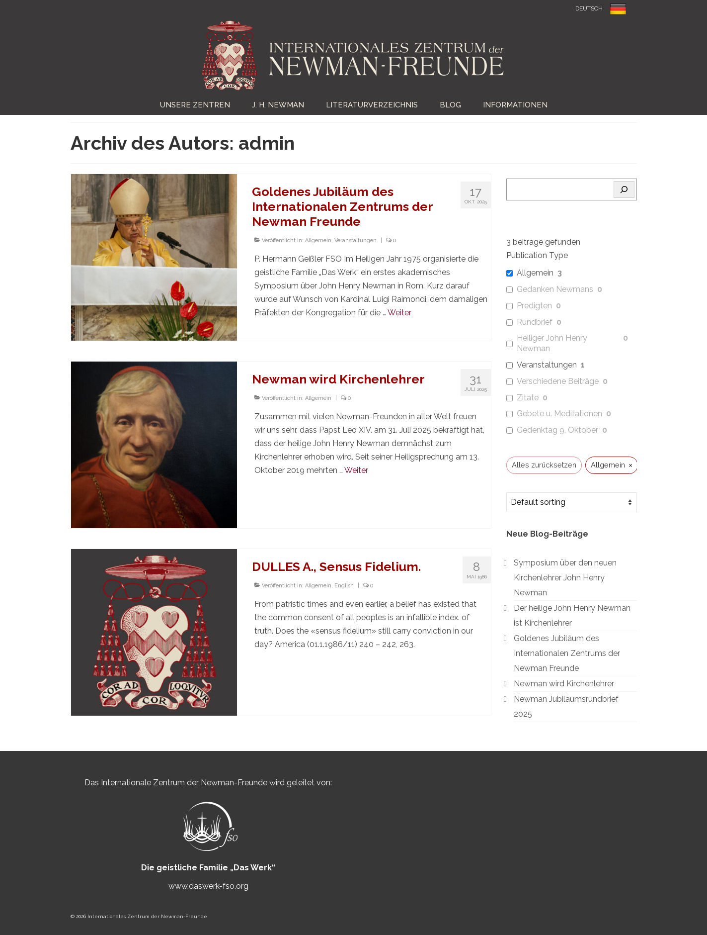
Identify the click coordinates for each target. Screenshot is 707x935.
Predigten (534, 305)
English (344, 585)
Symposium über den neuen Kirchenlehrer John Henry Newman (565, 577)
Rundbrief (534, 322)
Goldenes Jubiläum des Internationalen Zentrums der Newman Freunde (567, 653)
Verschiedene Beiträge (558, 381)
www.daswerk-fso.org (208, 886)
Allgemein (318, 240)
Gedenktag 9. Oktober (557, 430)
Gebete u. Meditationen (559, 413)
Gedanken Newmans (555, 289)
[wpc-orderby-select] (571, 502)
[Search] (624, 189)
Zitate (528, 397)
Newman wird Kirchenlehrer (564, 683)
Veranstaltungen (355, 240)
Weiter (399, 312)
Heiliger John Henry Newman (552, 343)
